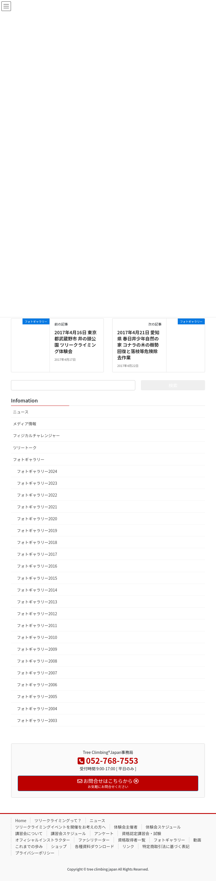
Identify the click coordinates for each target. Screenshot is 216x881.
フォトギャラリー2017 (37, 554)
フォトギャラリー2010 (37, 637)
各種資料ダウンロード (94, 846)
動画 (197, 840)
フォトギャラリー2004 (37, 708)
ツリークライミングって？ (57, 820)
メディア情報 (24, 423)
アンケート (104, 833)
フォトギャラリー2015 (37, 578)
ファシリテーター (94, 840)
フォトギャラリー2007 (37, 673)
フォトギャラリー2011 (37, 625)
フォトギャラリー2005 (37, 696)
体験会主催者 (126, 827)
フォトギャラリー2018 (37, 542)
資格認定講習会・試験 (141, 833)
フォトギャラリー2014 (37, 590)
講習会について (29, 833)
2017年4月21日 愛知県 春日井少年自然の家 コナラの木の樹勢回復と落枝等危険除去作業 (138, 345)
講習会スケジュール (68, 833)
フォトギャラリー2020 (37, 518)
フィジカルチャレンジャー (36, 435)
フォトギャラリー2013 (37, 602)
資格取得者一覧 (131, 840)
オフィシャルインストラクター (42, 840)
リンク (128, 846)
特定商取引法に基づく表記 (166, 846)
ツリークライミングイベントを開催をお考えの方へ (60, 827)
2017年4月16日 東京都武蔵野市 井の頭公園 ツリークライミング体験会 (75, 342)
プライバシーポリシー (35, 853)
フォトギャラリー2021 (37, 507)
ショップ (59, 846)
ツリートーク (25, 447)
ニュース (20, 412)
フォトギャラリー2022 (37, 495)
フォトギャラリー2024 (37, 471)
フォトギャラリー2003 (37, 720)
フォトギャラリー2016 (37, 566)
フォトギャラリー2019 (37, 530)
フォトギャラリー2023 (37, 483)
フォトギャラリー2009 (37, 649)
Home (20, 820)
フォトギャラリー (28, 459)
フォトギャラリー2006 (37, 684)
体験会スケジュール (163, 827)
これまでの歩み (29, 846)
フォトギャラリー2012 (37, 613)
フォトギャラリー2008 (37, 661)
